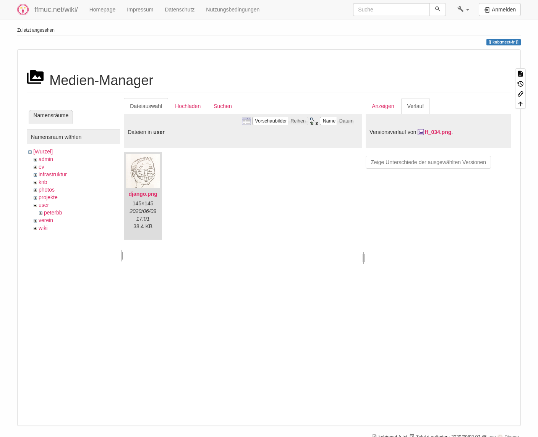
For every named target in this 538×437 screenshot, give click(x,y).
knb (43, 182)
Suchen (223, 106)
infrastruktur (53, 174)
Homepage (102, 9)
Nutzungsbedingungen (232, 9)
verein (46, 220)
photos (47, 190)
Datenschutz (179, 9)
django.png (142, 194)
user (44, 205)
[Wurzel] (43, 151)
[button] (463, 9)
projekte (48, 197)
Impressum (140, 9)
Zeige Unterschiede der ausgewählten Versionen (428, 162)
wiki (43, 228)
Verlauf (415, 106)
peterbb (53, 213)
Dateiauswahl (146, 106)
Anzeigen (383, 106)
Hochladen (188, 106)
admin (46, 159)
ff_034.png (438, 132)
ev (41, 167)
